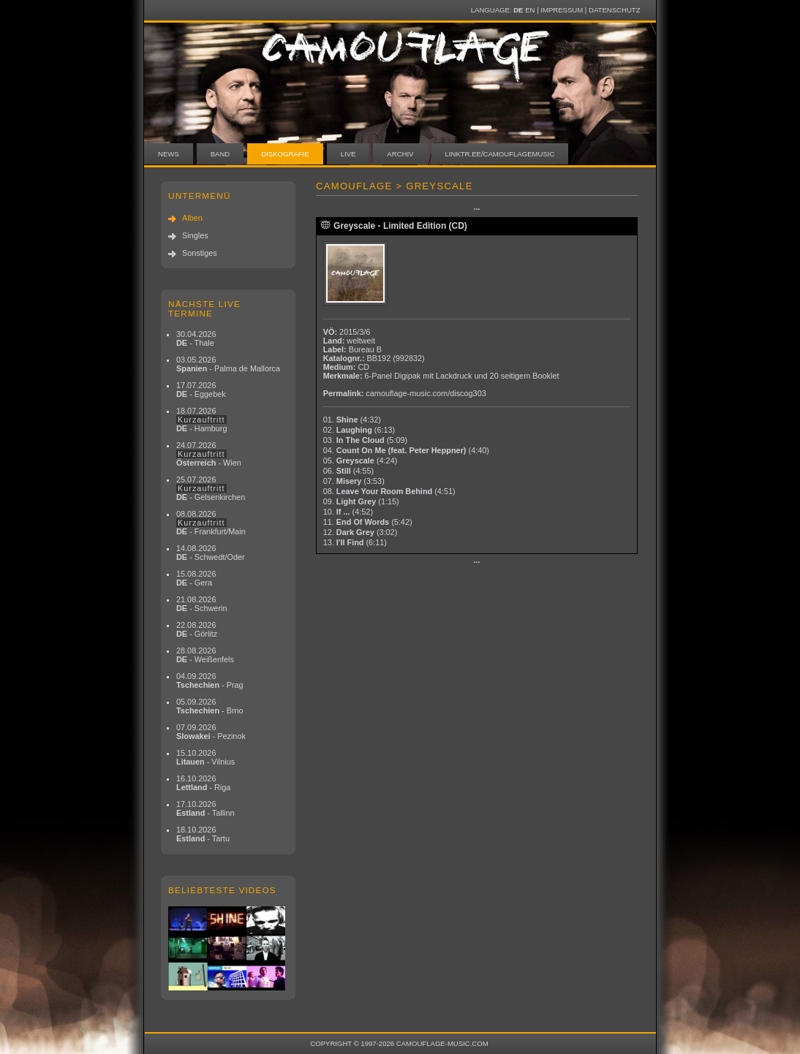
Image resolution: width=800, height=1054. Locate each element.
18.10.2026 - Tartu (203, 834)
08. (389, 491)
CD (363, 367)
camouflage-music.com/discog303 (426, 393)
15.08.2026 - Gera (196, 578)
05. (360, 460)
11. (367, 521)
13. (355, 542)
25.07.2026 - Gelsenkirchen (210, 488)
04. (406, 450)
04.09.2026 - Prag (210, 680)
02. (359, 429)
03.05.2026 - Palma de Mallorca (228, 364)
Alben (192, 217)
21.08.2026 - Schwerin (201, 604)
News (168, 154)
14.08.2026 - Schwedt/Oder (210, 552)
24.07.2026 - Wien (208, 454)
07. (354, 481)
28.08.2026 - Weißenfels (205, 655)
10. (348, 511)
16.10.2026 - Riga (203, 783)
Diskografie (285, 154)
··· (476, 209)
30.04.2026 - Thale (196, 338)
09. (361, 501)
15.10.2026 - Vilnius (205, 757)
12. (360, 532)
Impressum (561, 10)
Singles (195, 235)
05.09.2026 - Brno (210, 706)
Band (220, 154)
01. (352, 419)
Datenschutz (614, 10)
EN (530, 10)
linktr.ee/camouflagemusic (500, 154)
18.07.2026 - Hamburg (201, 419)
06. (348, 470)
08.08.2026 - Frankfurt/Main (211, 522)
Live (348, 154)
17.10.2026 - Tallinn (205, 808)
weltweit (361, 340)
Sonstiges (199, 253)
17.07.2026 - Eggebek (201, 389)
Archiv (400, 154)
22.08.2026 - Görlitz (196, 629)
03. (365, 440)
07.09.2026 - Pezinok (211, 731)
